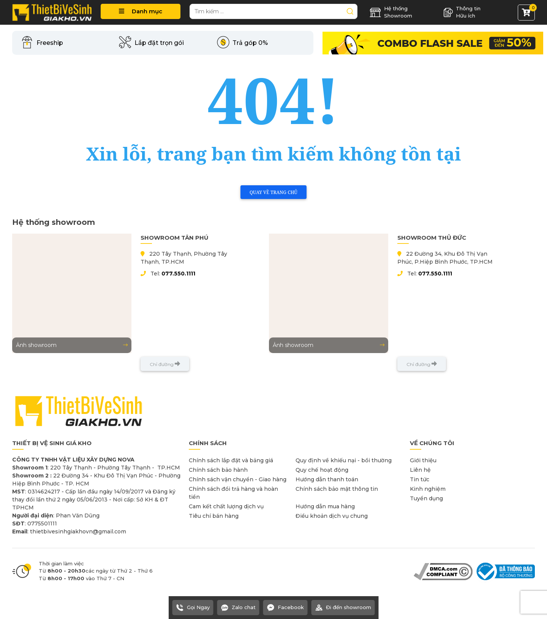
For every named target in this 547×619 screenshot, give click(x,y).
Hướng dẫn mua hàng (325, 506)
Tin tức (419, 479)
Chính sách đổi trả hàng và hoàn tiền (233, 492)
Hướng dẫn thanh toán (327, 479)
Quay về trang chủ (273, 192)
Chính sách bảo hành (218, 469)
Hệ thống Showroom (391, 12)
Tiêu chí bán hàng (214, 515)
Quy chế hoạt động (322, 469)
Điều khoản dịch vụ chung (332, 515)
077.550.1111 (178, 273)
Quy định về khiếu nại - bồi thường (344, 460)
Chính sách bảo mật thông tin (337, 488)
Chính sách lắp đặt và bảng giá (231, 460)
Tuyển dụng (426, 498)
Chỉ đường (165, 364)
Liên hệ (420, 469)
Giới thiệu (423, 460)
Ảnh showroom (72, 345)
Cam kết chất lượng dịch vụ (226, 506)
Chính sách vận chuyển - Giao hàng (237, 479)
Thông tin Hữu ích (462, 12)
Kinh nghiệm (428, 488)
